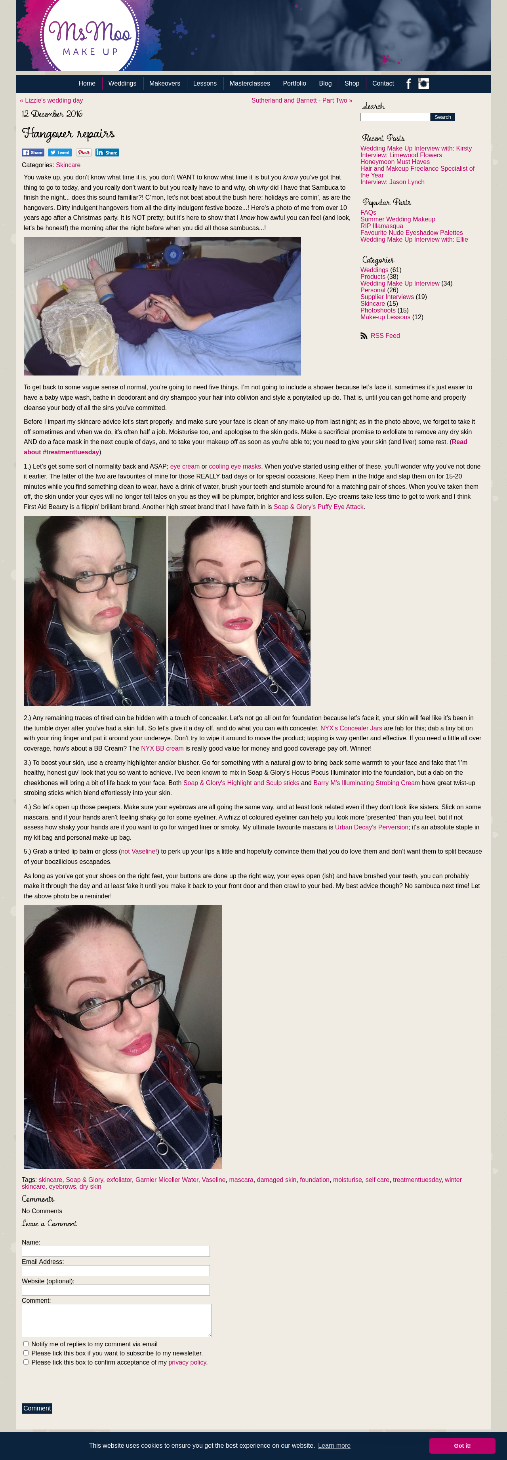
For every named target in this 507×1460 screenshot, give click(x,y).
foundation (315, 1179)
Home (87, 83)
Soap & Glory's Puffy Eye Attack (319, 506)
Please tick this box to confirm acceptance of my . (115, 1362)
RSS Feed (385, 335)
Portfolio (294, 83)
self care (377, 1179)
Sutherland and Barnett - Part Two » (302, 100)
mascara (241, 1179)
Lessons (205, 83)
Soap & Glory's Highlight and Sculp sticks (241, 783)
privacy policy (187, 1362)
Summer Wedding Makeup (397, 219)
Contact (383, 83)
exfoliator (119, 1179)
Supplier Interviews (387, 297)
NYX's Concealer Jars (351, 728)
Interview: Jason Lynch (392, 182)
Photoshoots (378, 310)
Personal (372, 290)
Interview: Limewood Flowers (401, 155)
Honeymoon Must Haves (395, 161)
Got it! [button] (462, 1446)
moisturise (347, 1179)
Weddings (123, 83)
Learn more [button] (334, 1445)
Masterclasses (250, 83)
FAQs (368, 212)
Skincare (372, 303)
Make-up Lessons (385, 317)
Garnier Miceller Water (166, 1179)
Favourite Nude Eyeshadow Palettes (411, 232)
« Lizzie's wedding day (51, 100)
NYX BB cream (162, 748)
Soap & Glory (84, 1179)
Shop (352, 83)
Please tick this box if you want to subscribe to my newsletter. (113, 1353)
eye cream (185, 466)
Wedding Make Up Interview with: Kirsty (416, 148)
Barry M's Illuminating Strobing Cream (366, 783)
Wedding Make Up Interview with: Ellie (414, 239)
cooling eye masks (235, 466)
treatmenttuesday (417, 1179)
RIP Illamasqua (381, 226)
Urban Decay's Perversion (371, 827)
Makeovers (164, 83)
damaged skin (277, 1179)
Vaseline (213, 1179)
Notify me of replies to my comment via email (90, 1344)
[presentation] (82, 1382)
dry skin (90, 1186)
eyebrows (62, 1186)
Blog (325, 83)
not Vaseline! (139, 851)
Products (372, 276)
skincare (51, 1179)
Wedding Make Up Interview (400, 283)
